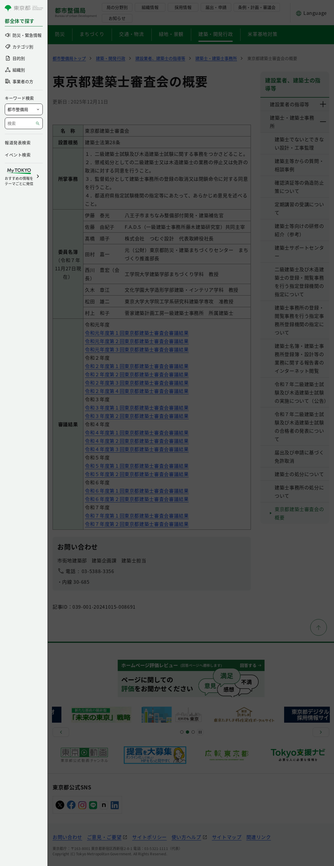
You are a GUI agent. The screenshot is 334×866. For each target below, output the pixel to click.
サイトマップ (227, 836)
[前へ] (61, 732)
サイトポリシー (149, 836)
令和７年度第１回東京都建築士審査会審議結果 (137, 515)
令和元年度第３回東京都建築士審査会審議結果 (137, 349)
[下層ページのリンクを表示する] (323, 104)
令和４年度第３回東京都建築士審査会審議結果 (137, 449)
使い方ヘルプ (186, 836)
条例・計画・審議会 (257, 7)
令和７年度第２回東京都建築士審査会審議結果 (137, 523)
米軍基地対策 (262, 33)
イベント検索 (18, 155)
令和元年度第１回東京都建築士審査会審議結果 (137, 332)
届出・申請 (215, 7)
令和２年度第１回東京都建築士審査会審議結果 (137, 365)
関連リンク (258, 836)
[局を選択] (24, 109)
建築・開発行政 (215, 33)
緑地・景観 (171, 33)
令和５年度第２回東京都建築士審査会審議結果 (137, 474)
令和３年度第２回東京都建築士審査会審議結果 (137, 415)
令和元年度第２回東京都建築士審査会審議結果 (137, 341)
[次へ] (321, 732)
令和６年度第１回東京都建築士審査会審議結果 (137, 490)
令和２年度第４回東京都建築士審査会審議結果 (137, 390)
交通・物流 (131, 33)
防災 (60, 33)
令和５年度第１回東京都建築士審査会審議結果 (137, 465)
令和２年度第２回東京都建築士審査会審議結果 (137, 374)
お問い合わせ (67, 836)
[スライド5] (187, 732)
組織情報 (150, 7)
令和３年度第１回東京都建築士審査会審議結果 (137, 407)
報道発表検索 (18, 142)
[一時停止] (200, 732)
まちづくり (92, 33)
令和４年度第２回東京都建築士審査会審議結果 (137, 440)
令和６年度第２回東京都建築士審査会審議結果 (137, 498)
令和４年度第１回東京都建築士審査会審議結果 (137, 432)
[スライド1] (181, 732)
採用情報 (183, 7)
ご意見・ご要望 (104, 836)
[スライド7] (193, 732)
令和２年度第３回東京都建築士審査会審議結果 (137, 382)
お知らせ (117, 18)
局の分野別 (117, 7)
